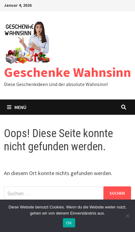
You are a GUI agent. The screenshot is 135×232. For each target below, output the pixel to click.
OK (69, 223)
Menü (16, 107)
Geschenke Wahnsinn (67, 72)
